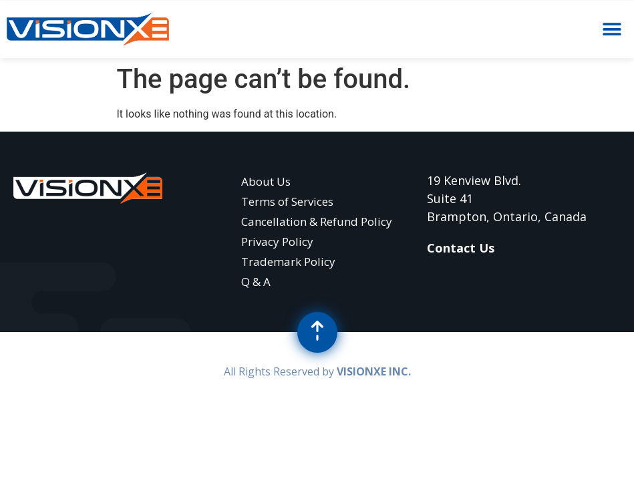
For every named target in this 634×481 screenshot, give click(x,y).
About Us (266, 181)
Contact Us (460, 248)
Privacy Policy (277, 241)
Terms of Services (287, 201)
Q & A (256, 281)
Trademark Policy (288, 261)
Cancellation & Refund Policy (316, 221)
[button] (612, 30)
